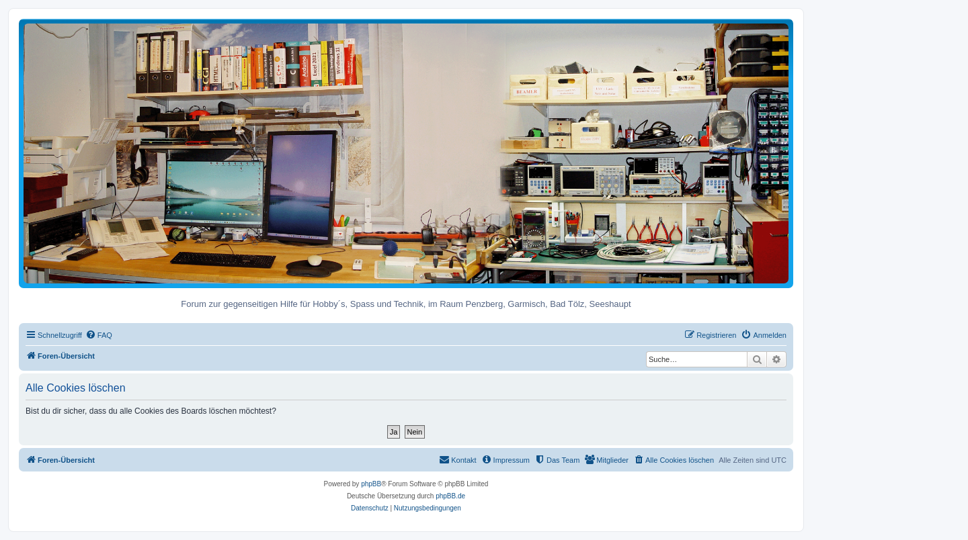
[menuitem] (98, 335)
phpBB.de (450, 496)
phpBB (371, 484)
